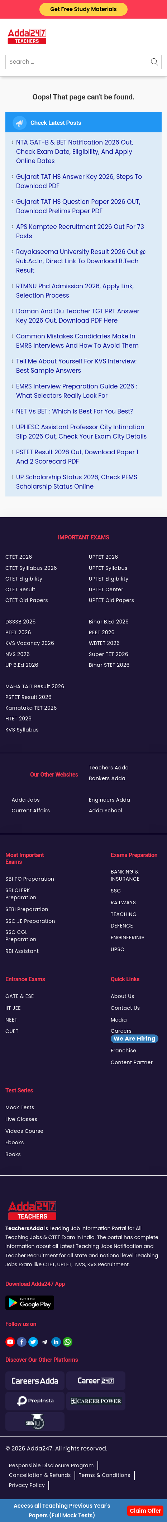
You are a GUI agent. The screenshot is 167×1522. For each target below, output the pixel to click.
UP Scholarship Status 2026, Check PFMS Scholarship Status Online (76, 482)
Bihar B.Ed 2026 (109, 621)
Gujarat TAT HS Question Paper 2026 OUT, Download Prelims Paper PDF (78, 206)
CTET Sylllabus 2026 (31, 568)
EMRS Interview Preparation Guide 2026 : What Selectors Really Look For (76, 391)
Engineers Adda (109, 799)
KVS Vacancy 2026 (29, 643)
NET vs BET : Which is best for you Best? (74, 411)
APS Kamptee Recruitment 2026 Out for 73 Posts (80, 231)
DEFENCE (122, 925)
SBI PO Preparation (29, 878)
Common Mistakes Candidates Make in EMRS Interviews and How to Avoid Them (77, 341)
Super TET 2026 (108, 654)
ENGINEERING (127, 937)
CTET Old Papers (26, 600)
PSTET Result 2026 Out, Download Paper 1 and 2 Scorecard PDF (77, 457)
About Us (122, 996)
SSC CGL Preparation (21, 936)
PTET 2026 (18, 632)
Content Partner (132, 1062)
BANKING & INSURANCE (125, 875)
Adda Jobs (25, 799)
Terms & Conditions (104, 1475)
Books (13, 1154)
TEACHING (124, 914)
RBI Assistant (22, 951)
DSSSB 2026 (20, 621)
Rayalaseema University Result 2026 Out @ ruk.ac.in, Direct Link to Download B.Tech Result (81, 261)
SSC (116, 890)
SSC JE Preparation (30, 921)
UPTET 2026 (103, 557)
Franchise (123, 1050)
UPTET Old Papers (111, 600)
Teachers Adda (109, 767)
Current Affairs (30, 810)
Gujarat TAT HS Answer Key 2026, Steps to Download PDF (79, 181)
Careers (134, 1035)
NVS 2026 (17, 654)
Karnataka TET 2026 (31, 707)
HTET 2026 (18, 718)
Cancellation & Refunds (40, 1475)
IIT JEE (13, 1008)
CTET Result (20, 589)
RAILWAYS (123, 902)
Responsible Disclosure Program (51, 1465)
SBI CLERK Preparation (21, 894)
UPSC (117, 949)
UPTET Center (106, 589)
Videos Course (24, 1131)
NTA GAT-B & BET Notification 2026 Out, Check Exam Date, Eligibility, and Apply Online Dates (74, 151)
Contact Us (125, 1008)
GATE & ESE (19, 996)
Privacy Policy (27, 1485)
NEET (11, 1019)
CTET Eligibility (23, 578)
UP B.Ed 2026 (21, 665)
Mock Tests (19, 1107)
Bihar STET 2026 (109, 665)
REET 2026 (102, 632)
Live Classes (21, 1119)
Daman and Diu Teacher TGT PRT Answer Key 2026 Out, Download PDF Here (77, 316)
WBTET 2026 (104, 643)
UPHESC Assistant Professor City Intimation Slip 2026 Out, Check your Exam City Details (81, 432)
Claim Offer (145, 1510)
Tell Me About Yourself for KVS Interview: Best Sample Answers (76, 366)
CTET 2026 (18, 557)
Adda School (105, 810)
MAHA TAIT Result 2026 (34, 686)
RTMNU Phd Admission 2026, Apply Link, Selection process (75, 291)
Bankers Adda (107, 778)
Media (119, 1019)
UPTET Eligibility (109, 578)
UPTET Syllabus (108, 568)
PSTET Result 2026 (28, 697)
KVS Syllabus (22, 729)
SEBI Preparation (26, 909)
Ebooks (14, 1142)
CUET (12, 1031)
